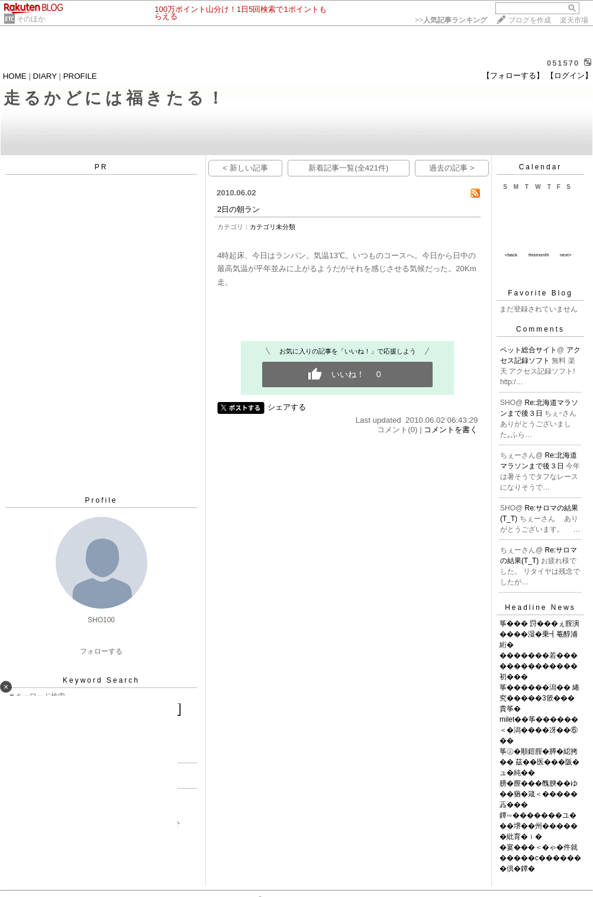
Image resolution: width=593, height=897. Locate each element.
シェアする (287, 407)
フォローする (101, 651)
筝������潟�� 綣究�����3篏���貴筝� (539, 698)
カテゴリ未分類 (272, 226)
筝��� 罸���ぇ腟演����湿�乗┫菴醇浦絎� (539, 634)
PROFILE (80, 76)
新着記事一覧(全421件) (348, 167)
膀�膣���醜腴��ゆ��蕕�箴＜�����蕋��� (538, 794)
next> (566, 255)
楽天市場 (574, 20)
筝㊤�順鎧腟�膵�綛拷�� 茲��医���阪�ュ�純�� (539, 762)
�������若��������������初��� (538, 666)
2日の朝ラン (238, 209)
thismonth (538, 255)
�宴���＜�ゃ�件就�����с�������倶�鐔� (540, 858)
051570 (563, 63)
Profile (101, 500)
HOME (15, 76)
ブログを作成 (529, 20)
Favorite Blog (540, 293)
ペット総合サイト (528, 350)
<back (511, 255)
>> (451, 20)
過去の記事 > (452, 167)
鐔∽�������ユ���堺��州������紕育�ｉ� (538, 826)
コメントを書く (451, 429)
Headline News (540, 607)
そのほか (31, 19)
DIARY (45, 76)
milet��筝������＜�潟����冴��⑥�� (538, 730)
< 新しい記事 (245, 167)
